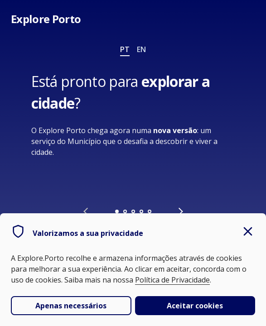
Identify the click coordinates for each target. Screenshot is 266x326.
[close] (248, 232)
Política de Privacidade (172, 280)
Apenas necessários (70, 306)
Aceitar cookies (195, 306)
